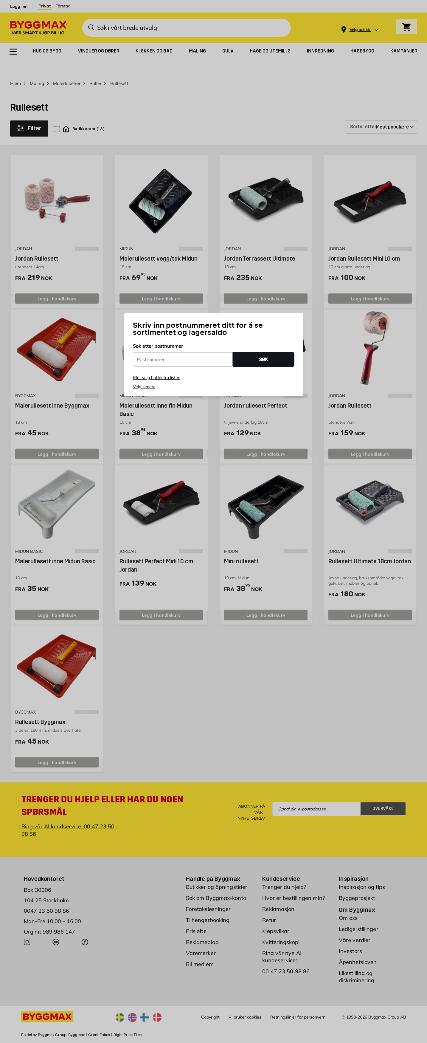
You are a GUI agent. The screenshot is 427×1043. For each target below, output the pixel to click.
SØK (263, 359)
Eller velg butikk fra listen (156, 377)
